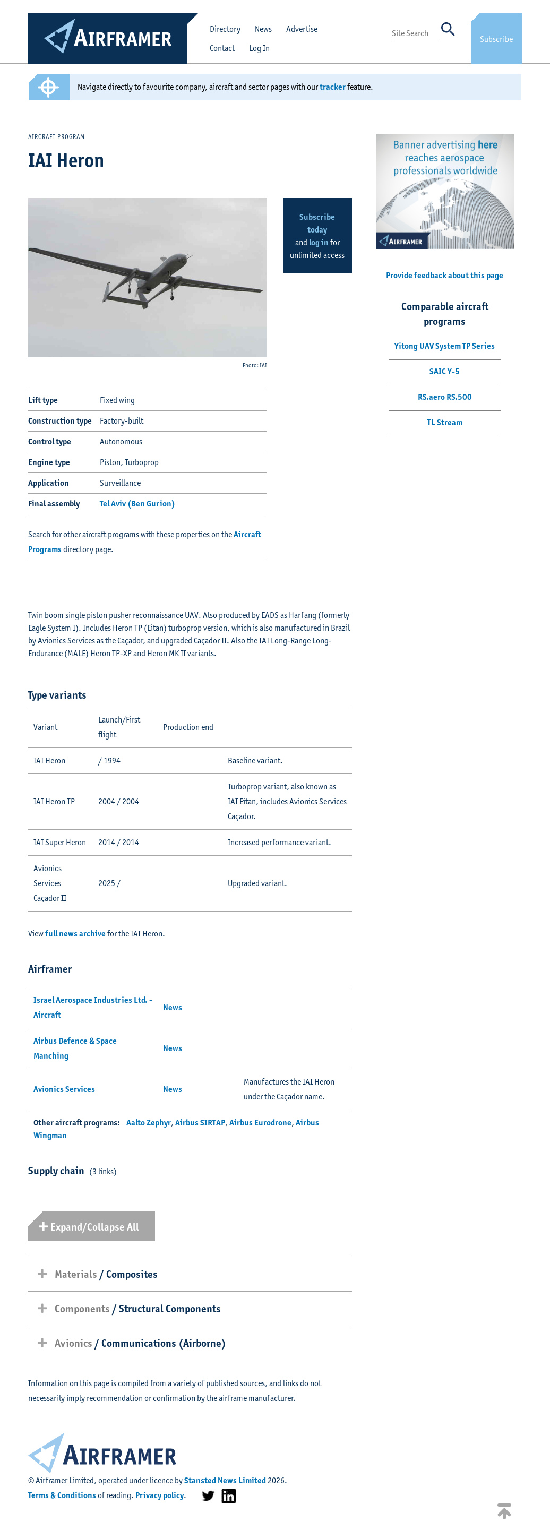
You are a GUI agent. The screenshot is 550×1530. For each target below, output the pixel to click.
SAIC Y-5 (444, 371)
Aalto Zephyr (148, 1123)
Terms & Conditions (62, 1495)
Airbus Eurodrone (260, 1123)
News (263, 29)
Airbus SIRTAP (200, 1123)
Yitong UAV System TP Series (444, 346)
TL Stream (444, 422)
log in (319, 242)
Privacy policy (159, 1495)
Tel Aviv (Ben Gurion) (137, 503)
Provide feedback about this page (444, 275)
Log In (259, 48)
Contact (222, 48)
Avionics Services (64, 1089)
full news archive (75, 934)
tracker (333, 87)
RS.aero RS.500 (445, 397)
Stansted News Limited (225, 1480)
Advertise (301, 29)
